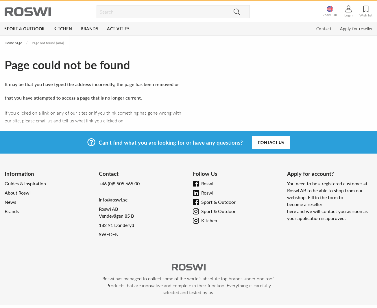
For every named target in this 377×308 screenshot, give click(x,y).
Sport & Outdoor (24, 28)
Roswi (207, 183)
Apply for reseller (356, 28)
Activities (118, 28)
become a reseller (304, 204)
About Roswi (18, 192)
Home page (13, 43)
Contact (324, 28)
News (10, 202)
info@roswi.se (113, 199)
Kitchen (62, 28)
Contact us (271, 142)
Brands (89, 28)
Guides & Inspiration (25, 183)
